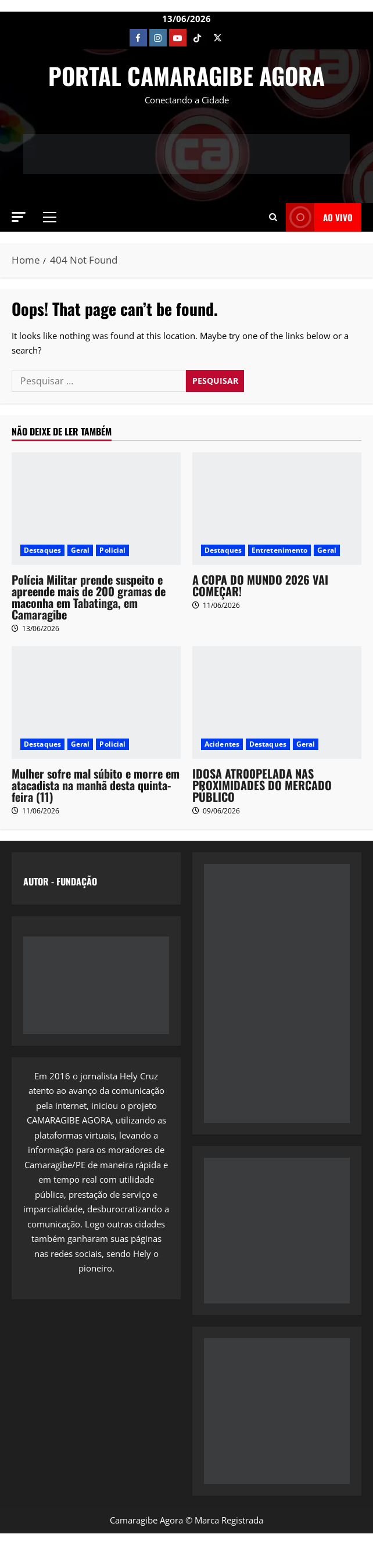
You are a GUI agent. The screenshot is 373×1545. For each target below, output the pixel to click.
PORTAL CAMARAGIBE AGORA (186, 75)
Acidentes (222, 744)
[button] (19, 217)
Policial (112, 550)
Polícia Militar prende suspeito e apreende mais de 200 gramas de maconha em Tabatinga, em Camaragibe (89, 597)
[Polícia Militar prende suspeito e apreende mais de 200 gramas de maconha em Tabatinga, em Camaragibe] (96, 508)
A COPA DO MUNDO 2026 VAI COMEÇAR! (260, 585)
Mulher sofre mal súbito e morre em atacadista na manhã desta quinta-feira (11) (96, 785)
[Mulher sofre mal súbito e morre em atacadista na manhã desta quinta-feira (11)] (96, 702)
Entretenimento (279, 550)
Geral (80, 550)
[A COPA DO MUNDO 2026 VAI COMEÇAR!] (276, 508)
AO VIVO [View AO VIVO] (319, 217)
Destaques (42, 550)
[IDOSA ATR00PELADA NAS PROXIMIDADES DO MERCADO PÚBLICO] (276, 702)
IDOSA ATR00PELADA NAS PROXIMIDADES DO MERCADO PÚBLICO (262, 785)
